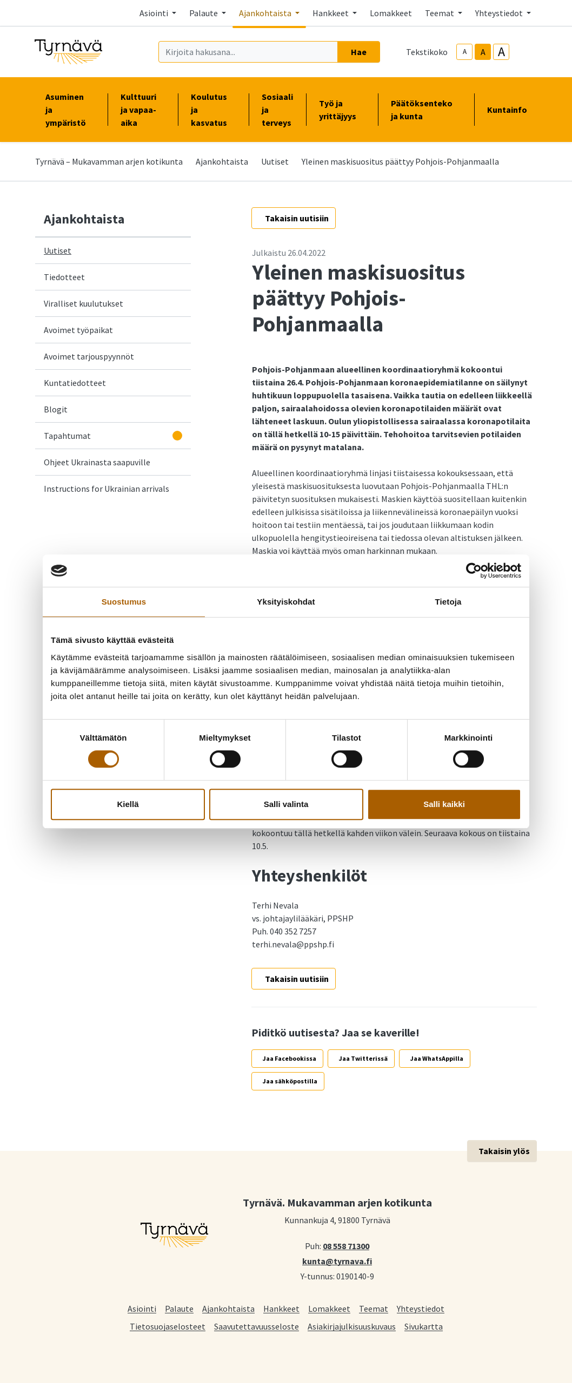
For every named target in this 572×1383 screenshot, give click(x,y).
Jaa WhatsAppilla (436, 1058)
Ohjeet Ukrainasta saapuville (97, 462)
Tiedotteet (64, 277)
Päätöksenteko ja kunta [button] (426, 109)
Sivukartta (423, 1326)
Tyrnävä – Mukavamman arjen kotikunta (109, 161)
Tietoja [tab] (448, 601)
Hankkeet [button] (331, 13)
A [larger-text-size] (501, 52)
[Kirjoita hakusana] (248, 52)
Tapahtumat (67, 435)
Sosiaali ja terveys (277, 109)
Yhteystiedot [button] (499, 13)
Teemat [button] (440, 13)
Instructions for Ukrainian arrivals (106, 488)
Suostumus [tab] (124, 601)
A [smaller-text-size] (465, 51)
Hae (359, 51)
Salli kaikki (444, 804)
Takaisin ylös (504, 1150)
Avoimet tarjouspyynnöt (89, 356)
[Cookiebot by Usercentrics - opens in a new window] (474, 570)
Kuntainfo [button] (511, 109)
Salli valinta (286, 804)
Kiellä (127, 804)
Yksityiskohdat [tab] (286, 601)
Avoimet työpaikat (78, 329)
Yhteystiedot (420, 1308)
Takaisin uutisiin (297, 218)
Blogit (56, 409)
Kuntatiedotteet (75, 382)
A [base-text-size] (483, 51)
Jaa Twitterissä (363, 1058)
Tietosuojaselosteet (167, 1326)
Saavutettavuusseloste (256, 1326)
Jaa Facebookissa (289, 1058)
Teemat (373, 1308)
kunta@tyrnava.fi (337, 1260)
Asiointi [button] (154, 13)
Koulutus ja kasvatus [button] (213, 109)
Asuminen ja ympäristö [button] (70, 109)
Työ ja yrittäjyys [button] (342, 109)
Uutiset (275, 161)
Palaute (179, 1308)
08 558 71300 (346, 1245)
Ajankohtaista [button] (266, 13)
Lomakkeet (391, 13)
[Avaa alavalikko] (177, 435)
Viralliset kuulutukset (83, 303)
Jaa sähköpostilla (290, 1081)
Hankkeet (281, 1308)
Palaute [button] (204, 13)
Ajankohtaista (222, 161)
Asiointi (142, 1308)
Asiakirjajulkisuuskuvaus (352, 1326)
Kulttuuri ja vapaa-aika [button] (143, 109)
